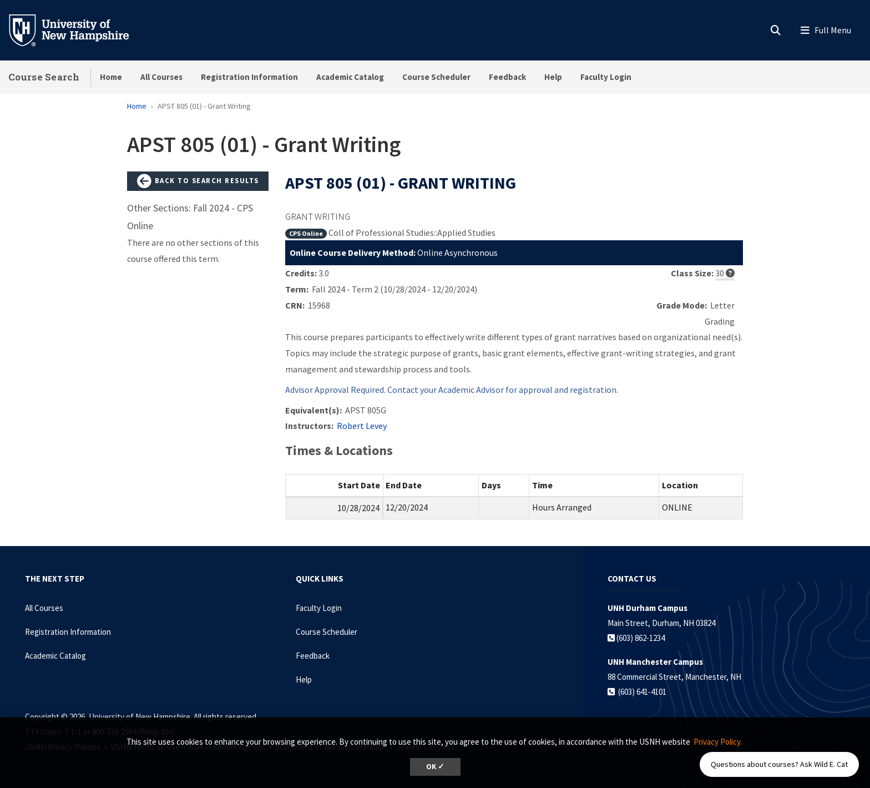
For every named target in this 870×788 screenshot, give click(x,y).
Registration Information (249, 77)
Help (553, 77)
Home (111, 77)
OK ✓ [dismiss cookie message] (435, 766)
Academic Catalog (350, 77)
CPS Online (306, 233)
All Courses (161, 77)
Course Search (43, 76)
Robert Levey (362, 425)
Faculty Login (605, 77)
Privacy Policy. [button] (718, 741)
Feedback (507, 77)
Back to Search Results (198, 181)
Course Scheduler (436, 77)
